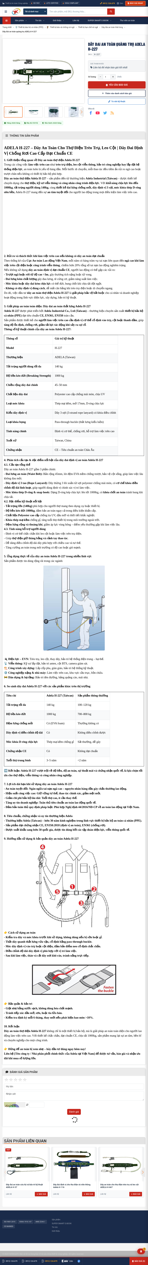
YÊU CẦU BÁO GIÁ (117, 85)
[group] (43, 71)
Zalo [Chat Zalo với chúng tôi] (120, 3)
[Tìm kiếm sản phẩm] (77, 11)
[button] (81, 112)
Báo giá (41, 1194)
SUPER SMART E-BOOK (62, 1223)
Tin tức (55, 1227)
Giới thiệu (56, 1231)
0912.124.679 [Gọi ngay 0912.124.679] (107, 3)
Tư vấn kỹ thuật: (117, 101)
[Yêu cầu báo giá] (141, 1251)
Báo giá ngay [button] (135, 3)
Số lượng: (92, 77)
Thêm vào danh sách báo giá (117, 93)
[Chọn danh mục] (35, 11)
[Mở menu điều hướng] (5, 11)
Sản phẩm (56, 1219)
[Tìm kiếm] (111, 11)
